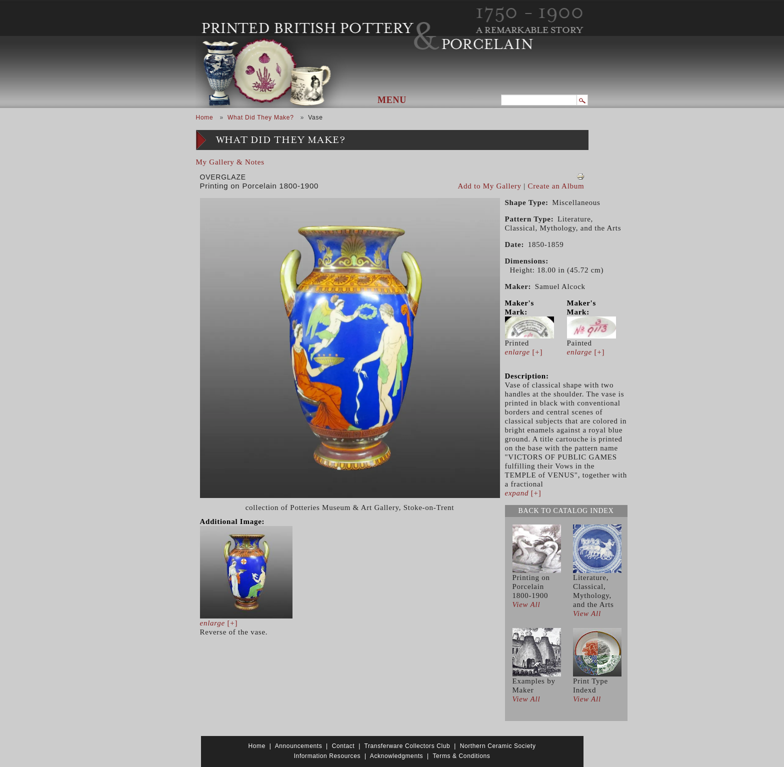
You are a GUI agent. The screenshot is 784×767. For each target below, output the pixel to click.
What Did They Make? (261, 117)
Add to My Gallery (490, 186)
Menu (392, 100)
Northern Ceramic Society (498, 746)
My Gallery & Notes (230, 162)
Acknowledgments (396, 756)
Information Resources (327, 756)
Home (205, 117)
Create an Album (556, 186)
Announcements (298, 746)
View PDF (580, 176)
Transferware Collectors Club (407, 746)
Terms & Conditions (461, 756)
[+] (219, 623)
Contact (343, 746)
